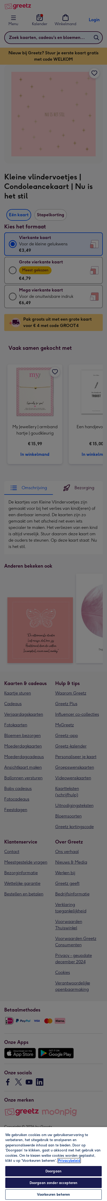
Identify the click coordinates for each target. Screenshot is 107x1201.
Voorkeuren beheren (53, 1194)
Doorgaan (53, 1171)
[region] (53, 1164)
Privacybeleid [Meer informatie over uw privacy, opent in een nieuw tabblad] (69, 1161)
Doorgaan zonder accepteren (53, 1183)
